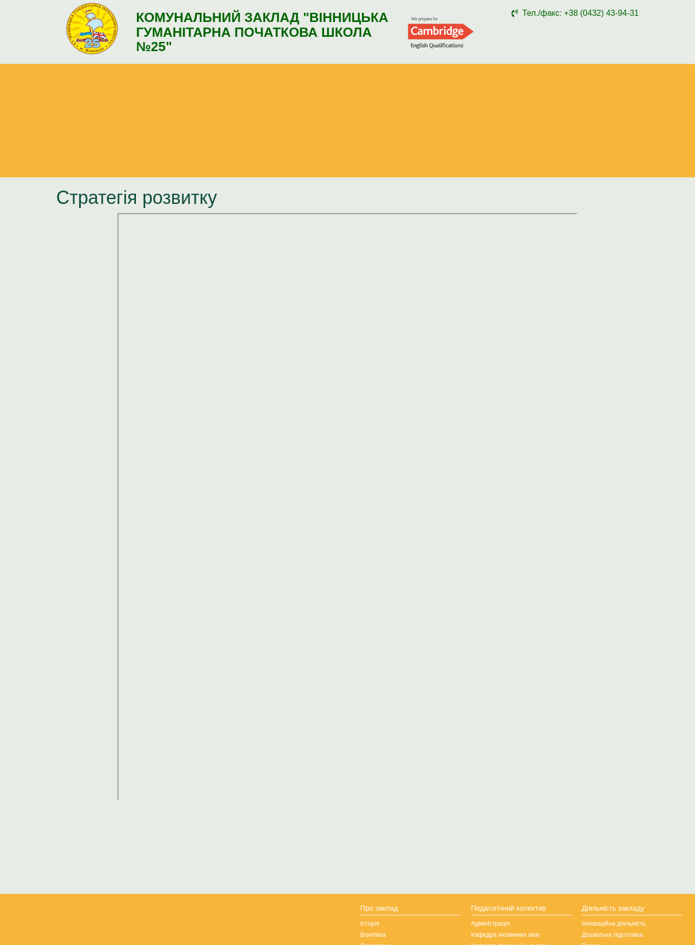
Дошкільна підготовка (612, 934)
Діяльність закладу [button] (261, 87)
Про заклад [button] (118, 82)
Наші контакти (477, 82)
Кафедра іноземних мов (505, 934)
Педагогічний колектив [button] (189, 87)
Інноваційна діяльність (614, 923)
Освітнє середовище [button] (477, 133)
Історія (369, 923)
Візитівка (373, 934)
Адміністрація (490, 923)
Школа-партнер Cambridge (549, 87)
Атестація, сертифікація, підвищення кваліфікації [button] (405, 143)
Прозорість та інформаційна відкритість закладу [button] (333, 97)
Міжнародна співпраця (405, 87)
